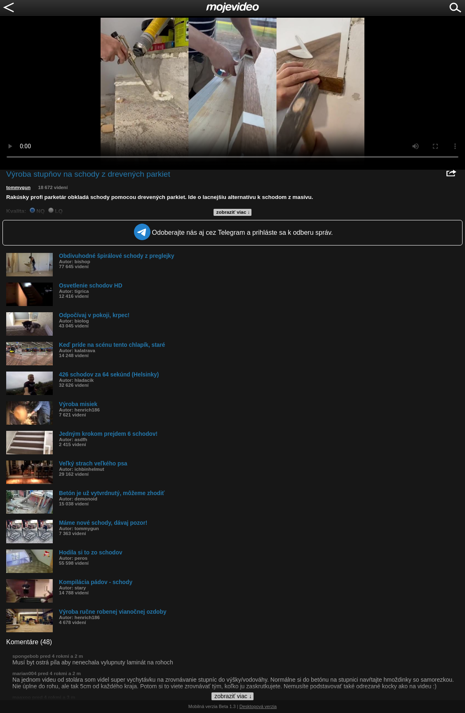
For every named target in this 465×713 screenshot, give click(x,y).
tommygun (18, 187)
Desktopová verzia (258, 706)
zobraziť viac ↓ (233, 212)
